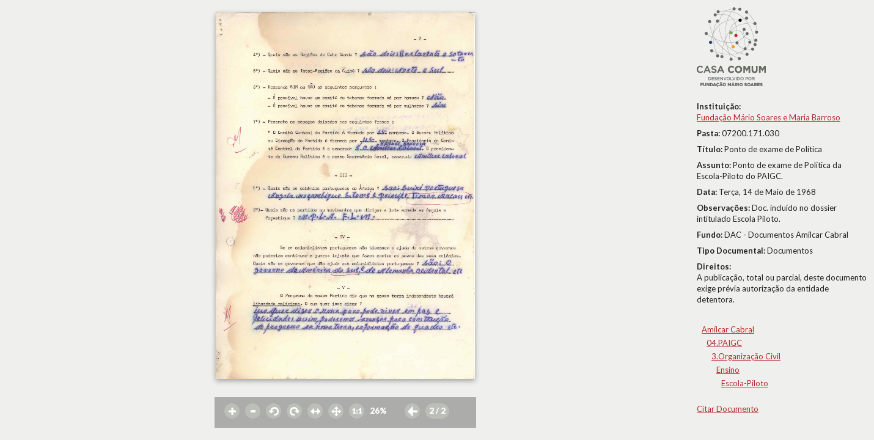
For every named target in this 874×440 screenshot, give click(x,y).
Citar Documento (727, 409)
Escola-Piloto (744, 383)
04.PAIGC (724, 343)
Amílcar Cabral (728, 329)
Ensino (728, 370)
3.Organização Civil (745, 356)
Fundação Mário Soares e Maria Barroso (768, 117)
